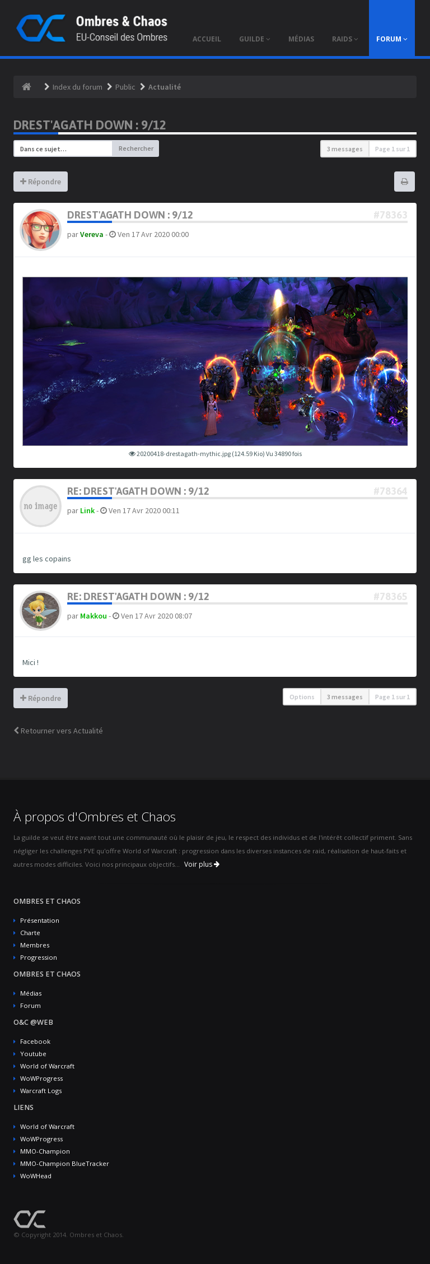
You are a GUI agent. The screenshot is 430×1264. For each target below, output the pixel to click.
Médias (30, 993)
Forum (30, 1005)
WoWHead (36, 1176)
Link (87, 510)
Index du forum (77, 87)
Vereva (92, 234)
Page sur (392, 149)
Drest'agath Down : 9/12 (89, 125)
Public (125, 87)
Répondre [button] (40, 181)
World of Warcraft (47, 1066)
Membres (34, 945)
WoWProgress (41, 1078)
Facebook (35, 1041)
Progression (38, 957)
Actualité (164, 87)
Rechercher (136, 148)
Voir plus (201, 864)
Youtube (33, 1053)
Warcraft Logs (41, 1090)
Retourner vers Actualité (58, 731)
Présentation (39, 920)
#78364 (390, 491)
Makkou (93, 616)
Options (302, 697)
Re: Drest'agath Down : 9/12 (138, 491)
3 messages (345, 149)
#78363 (390, 215)
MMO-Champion (45, 1151)
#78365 (390, 596)
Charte (30, 932)
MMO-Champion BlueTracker (64, 1163)
